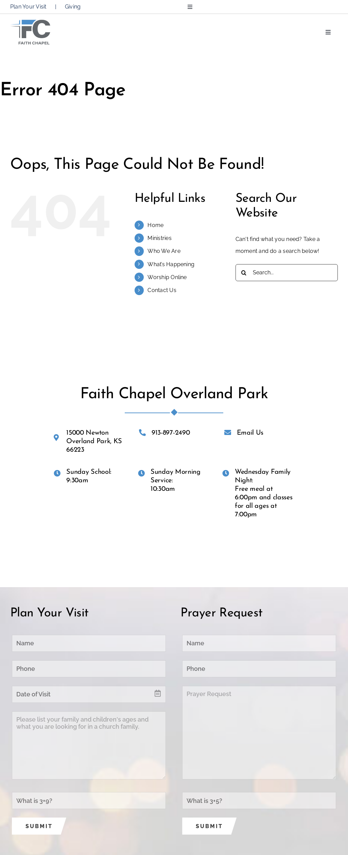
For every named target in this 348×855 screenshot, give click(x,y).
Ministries (159, 238)
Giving (73, 6)
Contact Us (161, 290)
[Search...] (287, 272)
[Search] (244, 272)
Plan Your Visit (28, 6)
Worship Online (167, 277)
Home (155, 225)
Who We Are (163, 251)
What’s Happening (170, 264)
